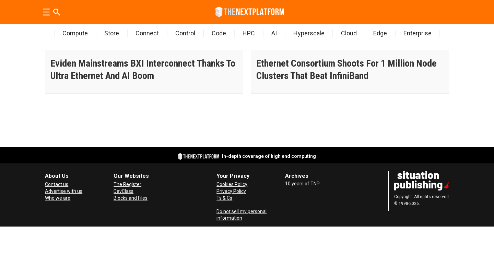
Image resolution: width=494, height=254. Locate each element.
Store (111, 33)
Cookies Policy (231, 184)
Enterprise (417, 33)
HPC (249, 33)
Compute (75, 33)
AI (274, 33)
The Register (127, 184)
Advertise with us (63, 191)
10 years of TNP (302, 183)
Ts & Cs (224, 198)
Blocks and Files (131, 198)
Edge (380, 33)
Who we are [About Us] (57, 198)
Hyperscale (309, 33)
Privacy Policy (231, 191)
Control (185, 33)
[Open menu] (46, 12)
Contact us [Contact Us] (56, 184)
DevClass (123, 191)
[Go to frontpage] (249, 12)
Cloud (349, 33)
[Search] (56, 12)
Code (219, 33)
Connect (147, 33)
